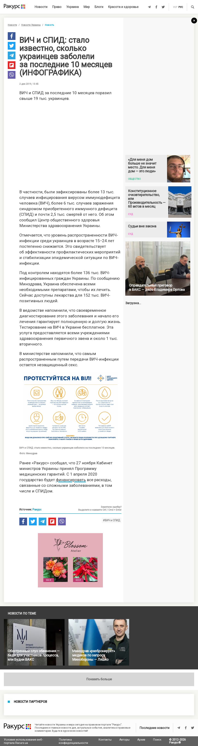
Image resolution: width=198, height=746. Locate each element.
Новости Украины (31, 25)
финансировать (71, 479)
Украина (72, 7)
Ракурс (36, 509)
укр (175, 7)
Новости (41, 7)
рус (180, 7)
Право (56, 7)
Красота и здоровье (123, 7)
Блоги (99, 7)
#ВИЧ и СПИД (111, 520)
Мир (87, 7)
